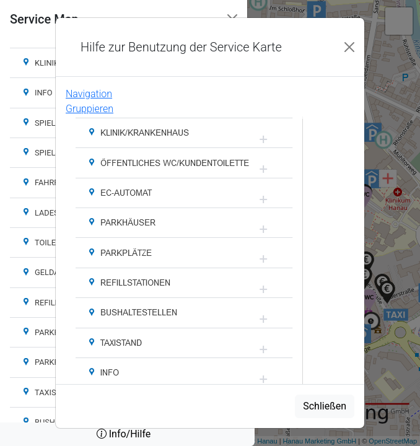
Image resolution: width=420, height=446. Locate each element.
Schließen (324, 406)
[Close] (349, 47)
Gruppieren (89, 109)
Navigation (89, 94)
